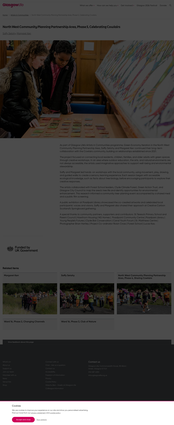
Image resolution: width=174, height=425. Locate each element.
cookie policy (55, 413)
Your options (42, 420)
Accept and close (23, 420)
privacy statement (38, 413)
